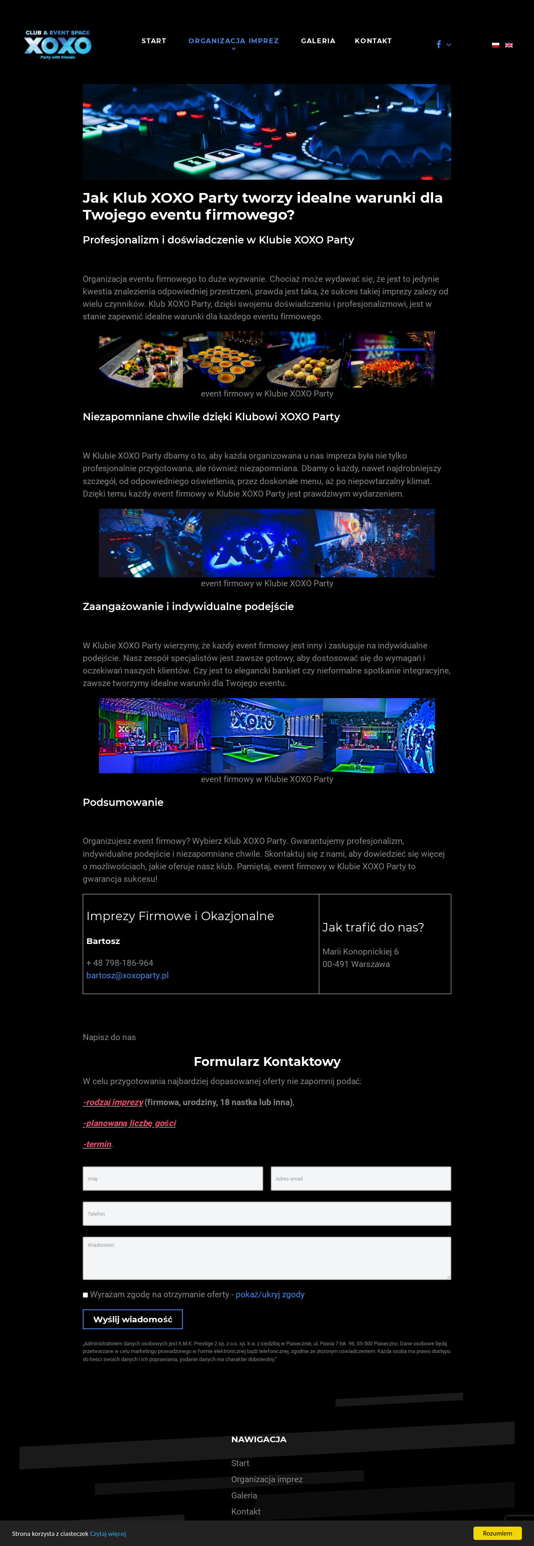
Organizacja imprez (267, 1479)
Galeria (244, 1495)
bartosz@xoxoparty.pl (127, 975)
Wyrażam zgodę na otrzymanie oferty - (194, 1294)
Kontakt (246, 1512)
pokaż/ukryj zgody (270, 1294)
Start (240, 1463)
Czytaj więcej (108, 1533)
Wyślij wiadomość (133, 1319)
